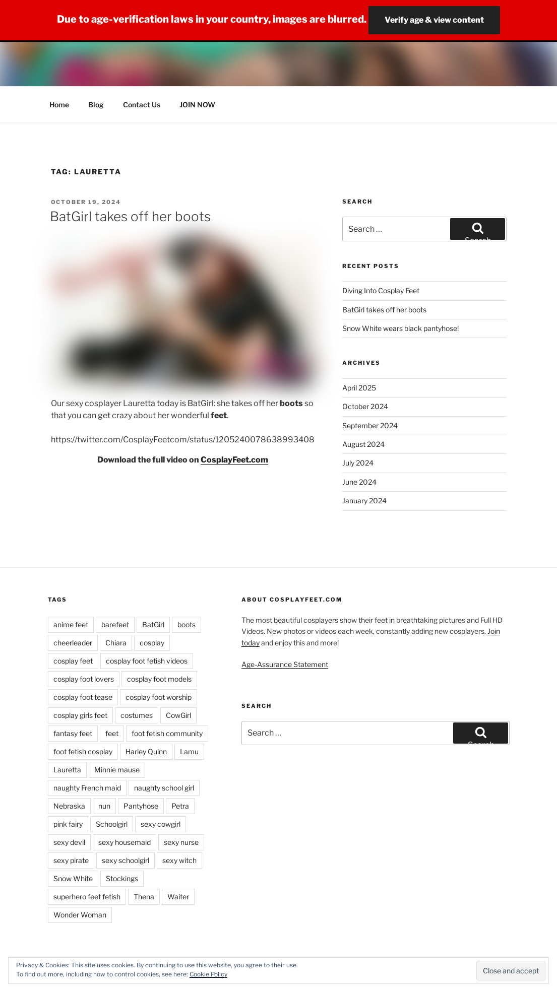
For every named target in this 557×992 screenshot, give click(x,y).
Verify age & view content (434, 20)
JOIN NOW (197, 104)
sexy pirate (71, 860)
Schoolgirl (112, 824)
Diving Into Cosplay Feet (380, 290)
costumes (136, 715)
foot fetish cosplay (82, 751)
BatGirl (153, 624)
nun (104, 806)
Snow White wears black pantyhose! (400, 328)
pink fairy (68, 824)
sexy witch (179, 860)
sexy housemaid (124, 842)
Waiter (178, 896)
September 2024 (370, 425)
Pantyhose (140, 806)
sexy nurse (181, 842)
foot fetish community (167, 733)
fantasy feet (72, 733)
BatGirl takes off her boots (130, 216)
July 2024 (358, 462)
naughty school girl (164, 787)
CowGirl (178, 715)
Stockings (122, 878)
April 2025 (359, 387)
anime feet (70, 624)
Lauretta (67, 769)
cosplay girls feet (80, 715)
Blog (96, 104)
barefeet (115, 624)
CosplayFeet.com (234, 460)
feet (111, 733)
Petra (180, 806)
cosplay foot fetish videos (147, 660)
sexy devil (69, 842)
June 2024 (359, 482)
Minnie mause (117, 769)
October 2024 (365, 406)
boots (186, 624)
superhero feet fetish (86, 896)
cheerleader (72, 642)
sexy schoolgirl (125, 860)
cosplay (152, 642)
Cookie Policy (208, 974)
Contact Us (141, 104)
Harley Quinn (146, 751)
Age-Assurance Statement (284, 664)
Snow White (73, 878)
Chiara (116, 642)
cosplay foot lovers (83, 679)
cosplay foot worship (159, 697)
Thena (144, 896)
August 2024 (363, 444)
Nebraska (69, 806)
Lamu (189, 751)
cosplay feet (73, 660)
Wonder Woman (79, 914)
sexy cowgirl (160, 824)
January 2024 (364, 500)
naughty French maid (87, 787)
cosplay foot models (159, 679)
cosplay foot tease (82, 697)
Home (59, 104)
